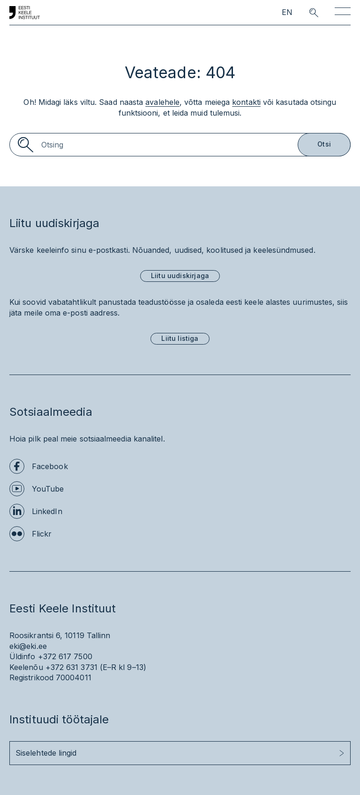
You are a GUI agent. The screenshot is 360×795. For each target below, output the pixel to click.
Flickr (42, 533)
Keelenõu (26, 667)
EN (287, 12)
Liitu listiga (179, 338)
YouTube (48, 488)
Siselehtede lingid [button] (45, 753)
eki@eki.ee (28, 646)
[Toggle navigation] (343, 13)
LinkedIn (47, 511)
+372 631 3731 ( (74, 667)
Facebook (50, 466)
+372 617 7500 (65, 656)
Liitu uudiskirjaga (180, 276)
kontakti (246, 102)
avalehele (162, 102)
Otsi (324, 144)
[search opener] (305, 12)
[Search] (180, 144)
